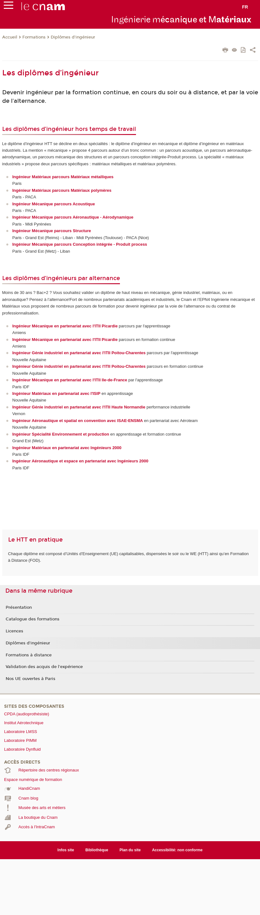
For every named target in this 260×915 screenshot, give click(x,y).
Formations (34, 37)
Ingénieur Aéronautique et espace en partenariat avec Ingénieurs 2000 (80, 461)
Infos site (66, 850)
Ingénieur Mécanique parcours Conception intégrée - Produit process (79, 244)
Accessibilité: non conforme (177, 850)
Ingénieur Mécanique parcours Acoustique (53, 204)
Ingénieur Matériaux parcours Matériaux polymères (61, 190)
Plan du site (130, 850)
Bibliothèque (96, 850)
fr (245, 6)
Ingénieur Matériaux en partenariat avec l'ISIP (56, 393)
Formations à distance (29, 655)
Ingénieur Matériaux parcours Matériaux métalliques (63, 176)
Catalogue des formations (32, 619)
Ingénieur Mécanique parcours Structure (51, 230)
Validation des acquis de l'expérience (44, 666)
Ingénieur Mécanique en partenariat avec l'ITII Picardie (65, 339)
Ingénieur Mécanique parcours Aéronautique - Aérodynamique (72, 217)
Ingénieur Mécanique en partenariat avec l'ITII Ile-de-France (69, 380)
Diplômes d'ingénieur (73, 37)
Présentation (19, 607)
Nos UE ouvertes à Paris (30, 678)
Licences (14, 631)
